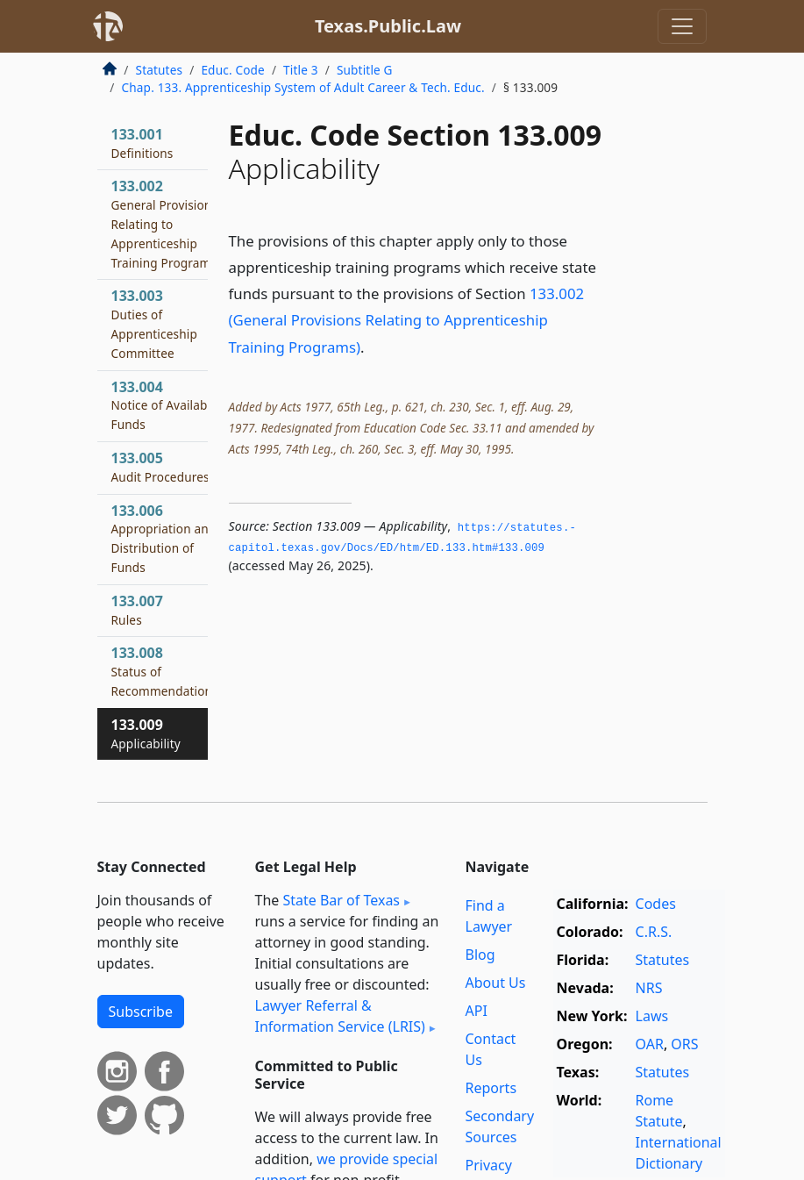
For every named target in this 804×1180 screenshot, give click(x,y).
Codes (656, 903)
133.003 (154, 323)
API (476, 1010)
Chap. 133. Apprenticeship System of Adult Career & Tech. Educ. (303, 87)
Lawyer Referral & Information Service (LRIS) (340, 1016)
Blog (480, 954)
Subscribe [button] (141, 1011)
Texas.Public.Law (388, 26)
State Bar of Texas (341, 900)
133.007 (137, 609)
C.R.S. (654, 931)
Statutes (159, 69)
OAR (650, 1044)
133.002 (164, 223)
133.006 (164, 538)
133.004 (164, 405)
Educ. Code (232, 69)
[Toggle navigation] (682, 26)
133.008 (164, 671)
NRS (649, 988)
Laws (652, 1016)
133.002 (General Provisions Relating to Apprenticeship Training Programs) (407, 319)
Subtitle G (365, 69)
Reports (491, 1088)
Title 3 (300, 69)
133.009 (146, 733)
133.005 (160, 466)
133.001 (142, 143)
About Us (496, 982)
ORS (684, 1044)
